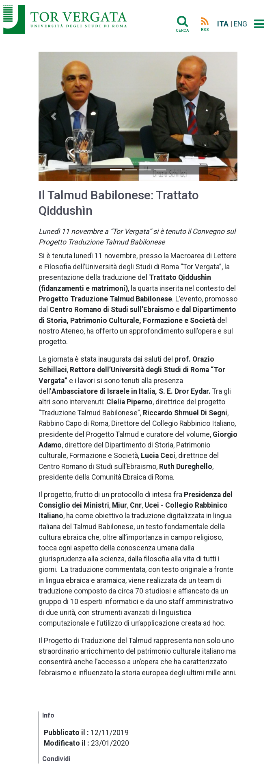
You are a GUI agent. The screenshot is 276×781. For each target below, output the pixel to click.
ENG (240, 24)
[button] (54, 116)
